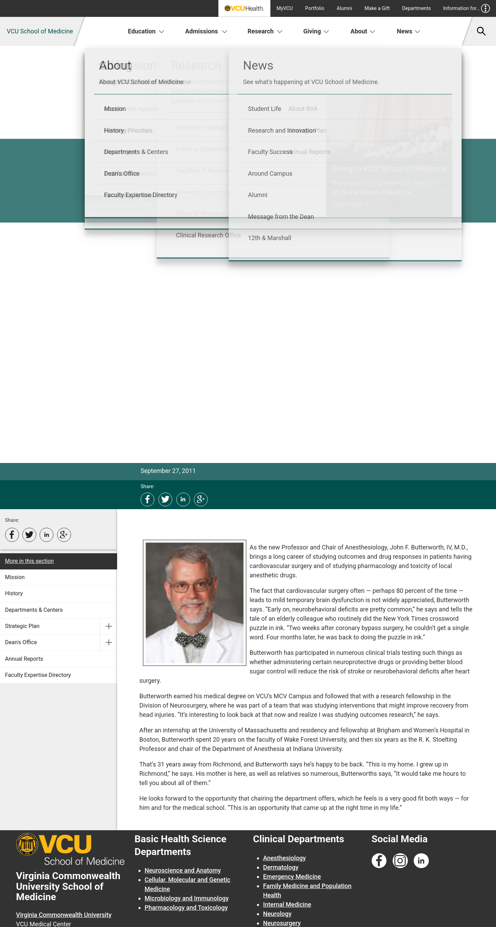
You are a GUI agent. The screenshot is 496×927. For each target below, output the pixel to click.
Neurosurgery (282, 923)
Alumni (344, 8)
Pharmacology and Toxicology (186, 907)
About (363, 31)
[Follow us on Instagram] (400, 861)
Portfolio (314, 8)
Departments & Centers (34, 610)
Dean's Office (21, 642)
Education (146, 31)
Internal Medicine (287, 904)
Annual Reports (24, 659)
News (409, 31)
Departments (416, 8)
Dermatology (281, 867)
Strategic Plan (22, 626)
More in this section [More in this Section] (29, 561)
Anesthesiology (284, 858)
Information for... (466, 8)
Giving (316, 31)
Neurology (277, 913)
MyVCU (285, 8)
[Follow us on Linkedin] (421, 861)
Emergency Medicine (292, 876)
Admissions (206, 31)
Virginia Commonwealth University (64, 914)
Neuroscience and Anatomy (183, 870)
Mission (15, 577)
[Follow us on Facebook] (379, 861)
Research (265, 31)
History (14, 593)
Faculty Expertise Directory (38, 675)
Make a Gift (377, 8)
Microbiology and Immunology (187, 898)
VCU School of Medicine (40, 31)
